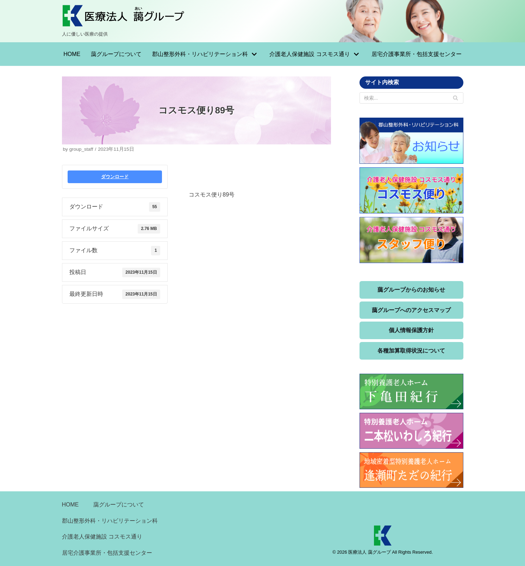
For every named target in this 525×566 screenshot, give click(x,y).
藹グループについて (116, 54)
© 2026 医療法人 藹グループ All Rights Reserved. (382, 552)
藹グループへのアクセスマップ (411, 310)
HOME (71, 54)
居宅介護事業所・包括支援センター (416, 54)
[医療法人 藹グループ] (123, 21)
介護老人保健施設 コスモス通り (102, 537)
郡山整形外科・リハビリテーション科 (110, 521)
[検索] (455, 98)
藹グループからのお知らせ (411, 290)
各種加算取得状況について (411, 351)
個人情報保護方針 (411, 330)
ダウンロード (115, 176)
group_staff (81, 149)
